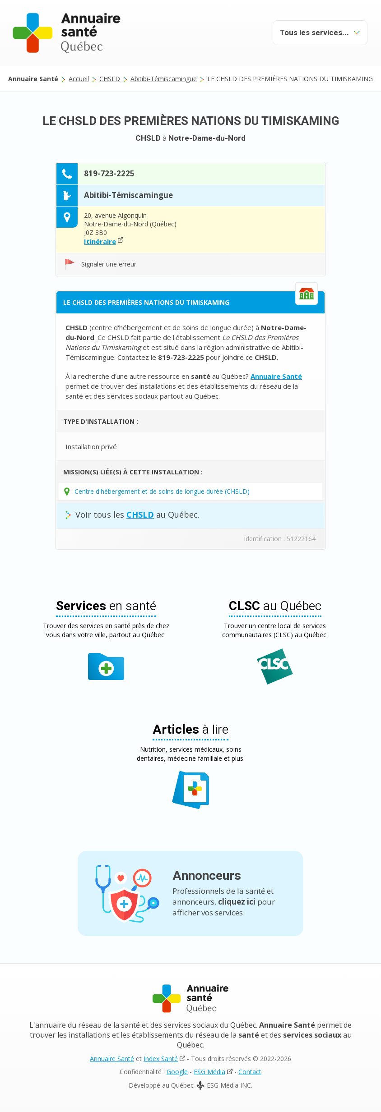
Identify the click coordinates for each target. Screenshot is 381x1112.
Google (177, 1071)
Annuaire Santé (112, 1058)
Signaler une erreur (108, 264)
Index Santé (161, 1058)
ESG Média (209, 1071)
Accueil (79, 78)
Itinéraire (100, 241)
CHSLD (109, 78)
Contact (249, 1071)
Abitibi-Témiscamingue (163, 78)
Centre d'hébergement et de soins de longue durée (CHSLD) (162, 491)
